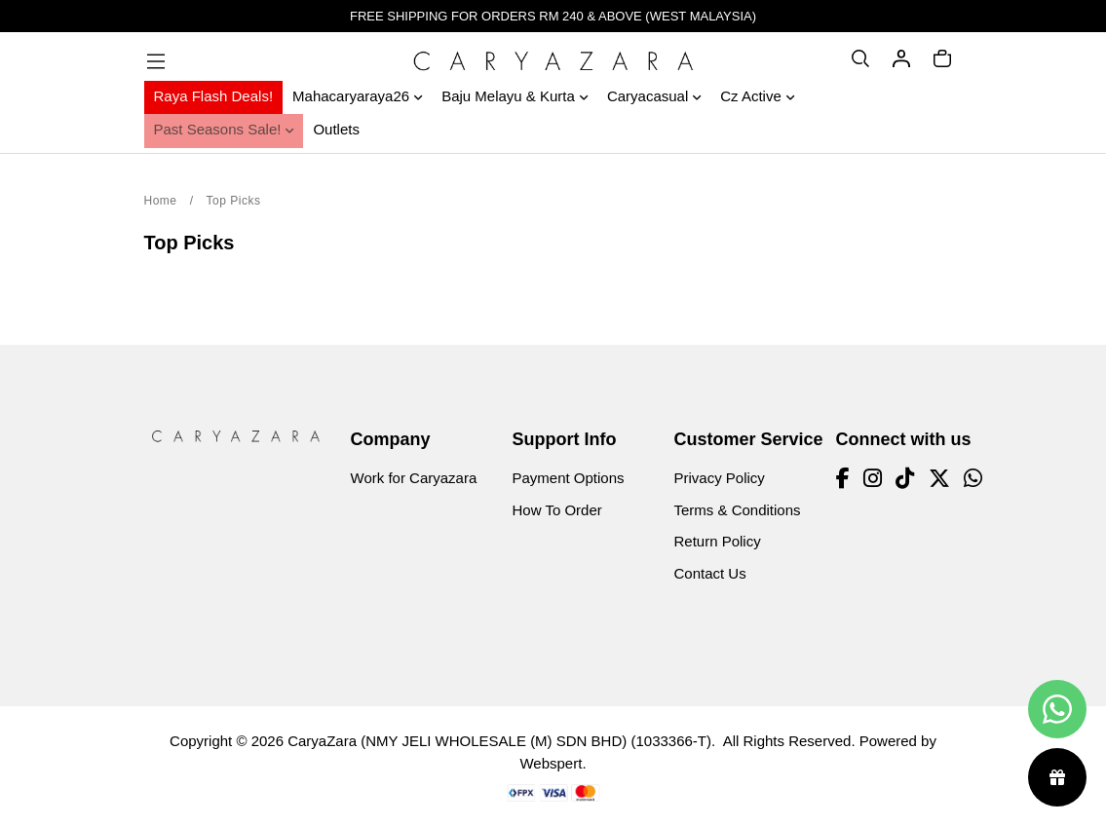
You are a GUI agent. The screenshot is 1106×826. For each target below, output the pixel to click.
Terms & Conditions (737, 510)
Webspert (550, 763)
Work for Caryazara (414, 477)
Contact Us (710, 573)
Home (160, 200)
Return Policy (717, 541)
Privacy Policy (719, 477)
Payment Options (569, 477)
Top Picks (234, 200)
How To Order (557, 510)
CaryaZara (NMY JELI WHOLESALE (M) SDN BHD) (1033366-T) (499, 740)
